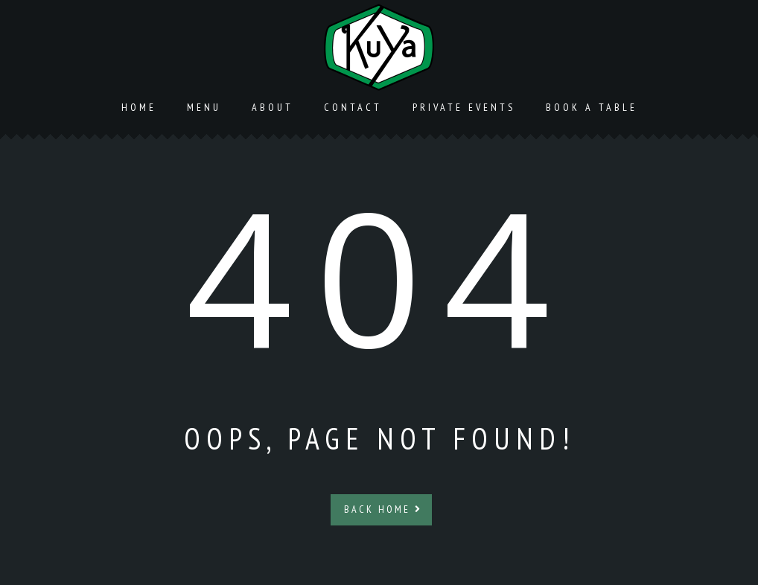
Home (138, 107)
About (272, 107)
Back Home (383, 509)
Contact (353, 107)
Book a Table (591, 107)
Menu (204, 107)
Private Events (464, 107)
